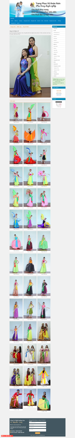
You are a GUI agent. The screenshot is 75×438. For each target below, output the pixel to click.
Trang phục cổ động (57, 56)
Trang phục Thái (33, 20)
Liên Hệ (18, 23)
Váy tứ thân (26, 26)
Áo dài (12, 20)
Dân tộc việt (46, 20)
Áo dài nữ (38, 20)
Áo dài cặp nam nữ (56, 32)
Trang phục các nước (53, 20)
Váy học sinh (55, 52)
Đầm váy (16, 20)
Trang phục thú (13, 23)
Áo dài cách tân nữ (56, 34)
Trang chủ (12, 26)
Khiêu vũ (55, 58)
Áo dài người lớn (56, 42)
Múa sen (55, 48)
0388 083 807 (58, 92)
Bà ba (42, 20)
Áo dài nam (55, 38)
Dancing (21, 20)
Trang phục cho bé (27, 20)
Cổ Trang (59, 20)
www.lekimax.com (42, 435)
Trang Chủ (55, 28)
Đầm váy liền (56, 46)
